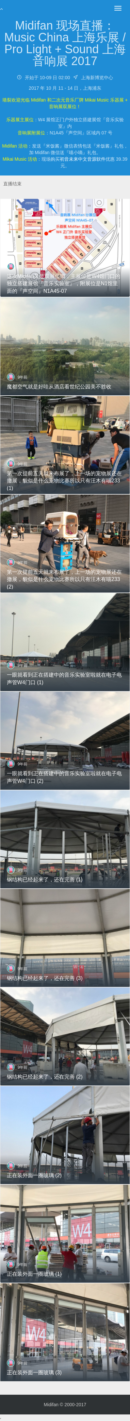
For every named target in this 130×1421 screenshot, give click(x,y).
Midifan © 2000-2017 (65, 1404)
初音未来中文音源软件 (83, 159)
